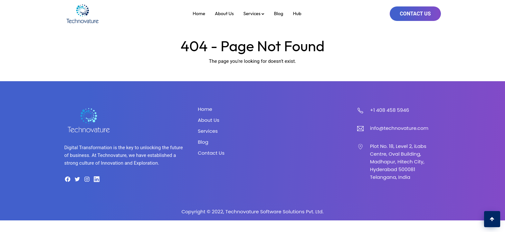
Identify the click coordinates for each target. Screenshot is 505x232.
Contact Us (415, 14)
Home (199, 13)
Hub (297, 13)
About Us (224, 13)
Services (253, 13)
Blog (278, 13)
